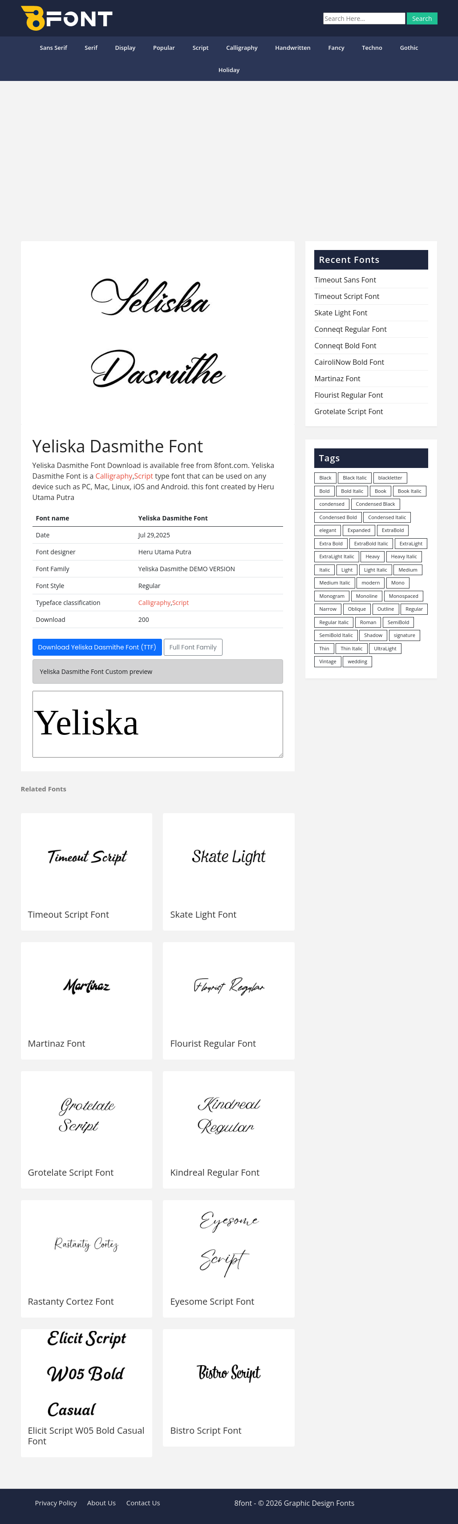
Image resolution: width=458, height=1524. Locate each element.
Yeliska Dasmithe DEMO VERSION (158, 724)
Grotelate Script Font (71, 1172)
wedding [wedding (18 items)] (357, 661)
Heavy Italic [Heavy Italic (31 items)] (404, 556)
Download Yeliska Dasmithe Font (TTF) (97, 647)
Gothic (409, 48)
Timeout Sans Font (345, 280)
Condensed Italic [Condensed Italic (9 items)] (387, 517)
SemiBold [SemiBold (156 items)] (398, 622)
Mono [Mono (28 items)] (398, 582)
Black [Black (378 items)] (325, 477)
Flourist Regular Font (213, 1043)
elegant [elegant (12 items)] (327, 530)
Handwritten (293, 48)
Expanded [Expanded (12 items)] (359, 530)
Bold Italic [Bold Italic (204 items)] (352, 491)
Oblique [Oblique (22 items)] (357, 608)
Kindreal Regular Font (214, 1172)
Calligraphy (241, 48)
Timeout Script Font (68, 914)
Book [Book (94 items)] (380, 491)
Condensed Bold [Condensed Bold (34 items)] (338, 517)
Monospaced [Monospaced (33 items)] (403, 596)
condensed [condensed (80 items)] (331, 503)
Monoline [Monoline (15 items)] (366, 596)
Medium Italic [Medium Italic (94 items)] (334, 582)
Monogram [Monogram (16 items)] (332, 596)
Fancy (336, 48)
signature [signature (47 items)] (404, 635)
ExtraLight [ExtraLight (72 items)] (411, 543)
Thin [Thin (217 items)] (324, 648)
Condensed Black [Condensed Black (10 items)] (375, 503)
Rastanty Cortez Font (71, 1301)
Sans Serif (53, 48)
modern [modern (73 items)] (370, 582)
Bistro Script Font (205, 1430)
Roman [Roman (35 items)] (368, 622)
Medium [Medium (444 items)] (407, 569)
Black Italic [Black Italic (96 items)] (355, 477)
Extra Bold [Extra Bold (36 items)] (331, 543)
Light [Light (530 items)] (347, 569)
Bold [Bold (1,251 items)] (324, 491)
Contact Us (143, 1502)
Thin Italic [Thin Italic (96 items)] (351, 648)
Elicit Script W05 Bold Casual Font (86, 1435)
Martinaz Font (56, 1043)
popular (164, 48)
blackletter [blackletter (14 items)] (390, 477)
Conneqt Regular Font (350, 329)
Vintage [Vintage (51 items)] (327, 661)
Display (125, 48)
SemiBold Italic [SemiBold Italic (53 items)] (336, 635)
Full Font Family (193, 647)
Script (201, 48)
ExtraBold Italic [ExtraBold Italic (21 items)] (371, 543)
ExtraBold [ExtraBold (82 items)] (393, 530)
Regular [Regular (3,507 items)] (414, 608)
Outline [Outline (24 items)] (385, 608)
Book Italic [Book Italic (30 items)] (410, 491)
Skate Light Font (203, 914)
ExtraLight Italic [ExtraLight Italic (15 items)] (336, 556)
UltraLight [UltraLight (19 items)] (385, 648)
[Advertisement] (229, 157)
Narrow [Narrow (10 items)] (327, 608)
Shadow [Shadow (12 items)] (373, 635)
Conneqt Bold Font (345, 346)
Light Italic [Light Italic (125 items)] (375, 569)
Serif (91, 48)
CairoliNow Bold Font (349, 362)
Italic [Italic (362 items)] (324, 569)
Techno (372, 48)
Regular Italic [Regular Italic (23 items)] (334, 622)
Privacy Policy (56, 1502)
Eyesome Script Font (212, 1301)
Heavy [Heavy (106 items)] (372, 556)
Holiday (229, 70)
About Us (101, 1502)
